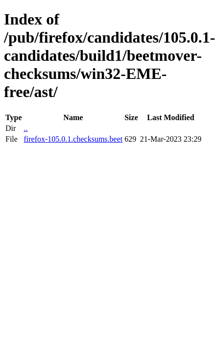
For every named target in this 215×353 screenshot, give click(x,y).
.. (25, 128)
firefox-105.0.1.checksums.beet (73, 139)
